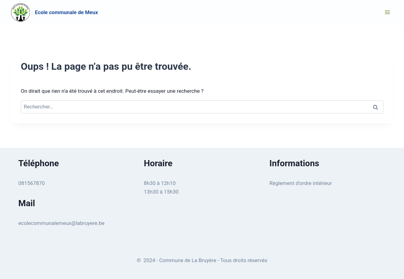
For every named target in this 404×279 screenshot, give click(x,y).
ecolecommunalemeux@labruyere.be (61, 223)
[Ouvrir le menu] (387, 12)
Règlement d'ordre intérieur (301, 183)
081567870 (31, 183)
